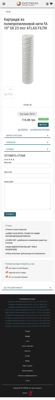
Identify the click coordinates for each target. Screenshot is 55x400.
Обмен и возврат (27, 366)
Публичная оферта (27, 371)
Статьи (8, 225)
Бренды (27, 361)
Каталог (27, 336)
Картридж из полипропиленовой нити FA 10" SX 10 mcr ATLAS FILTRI (27, 302)
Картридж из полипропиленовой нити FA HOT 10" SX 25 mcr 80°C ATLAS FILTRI (27, 321)
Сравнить (24, 130)
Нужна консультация (40, 130)
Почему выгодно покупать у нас (19, 264)
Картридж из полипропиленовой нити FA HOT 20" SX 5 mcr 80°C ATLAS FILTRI (28, 323)
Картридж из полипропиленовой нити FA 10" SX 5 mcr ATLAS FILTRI (27, 304)
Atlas (9, 12)
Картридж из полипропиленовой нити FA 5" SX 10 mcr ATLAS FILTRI (27, 307)
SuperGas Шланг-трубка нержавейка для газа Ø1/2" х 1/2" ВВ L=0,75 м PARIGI (27, 312)
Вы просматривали (13, 288)
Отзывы (9, 149)
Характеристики (14, 135)
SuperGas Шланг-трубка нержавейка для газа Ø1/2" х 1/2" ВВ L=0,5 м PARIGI (27, 310)
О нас (27, 341)
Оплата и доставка (27, 346)
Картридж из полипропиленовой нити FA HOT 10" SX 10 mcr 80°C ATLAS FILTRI (27, 318)
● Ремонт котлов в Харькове (16, 230)
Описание (10, 142)
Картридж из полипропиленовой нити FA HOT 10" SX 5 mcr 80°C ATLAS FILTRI (28, 315)
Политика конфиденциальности (27, 376)
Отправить (10, 214)
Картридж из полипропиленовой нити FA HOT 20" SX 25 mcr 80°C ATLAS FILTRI (27, 326)
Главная (27, 331)
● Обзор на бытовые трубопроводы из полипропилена (25, 253)
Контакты (27, 351)
